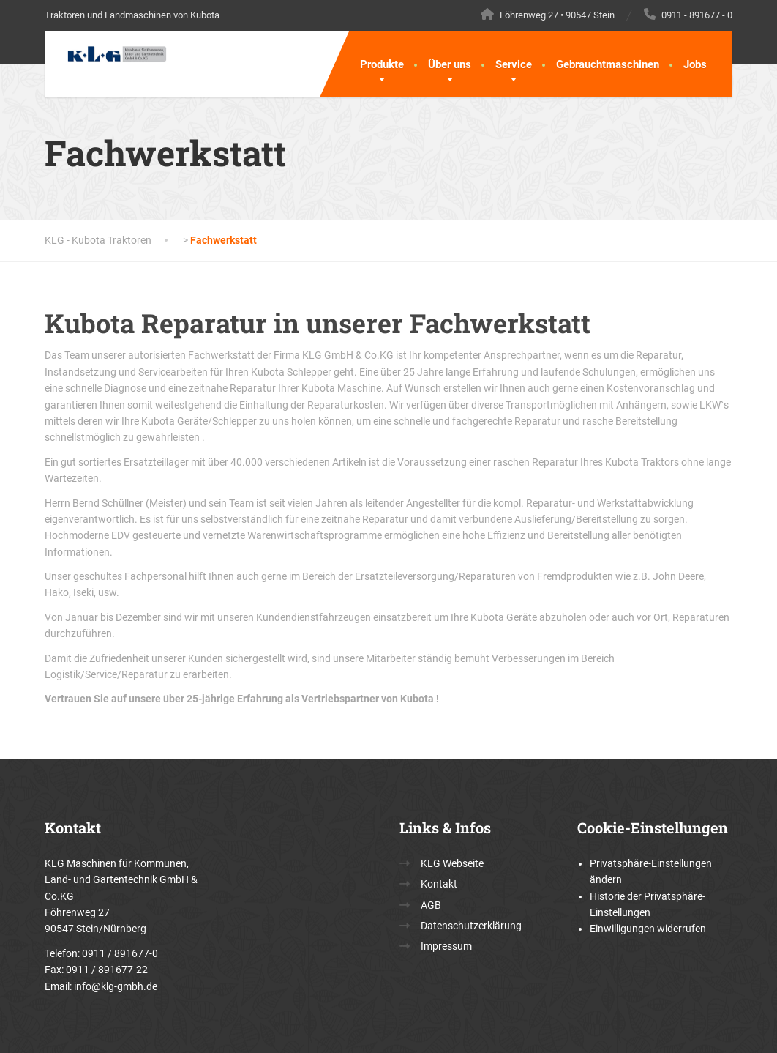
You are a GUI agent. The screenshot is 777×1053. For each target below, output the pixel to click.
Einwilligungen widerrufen (648, 928)
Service (513, 64)
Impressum (446, 946)
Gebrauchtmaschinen (607, 64)
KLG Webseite (452, 863)
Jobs (695, 64)
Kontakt (439, 884)
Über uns (449, 64)
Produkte (382, 64)
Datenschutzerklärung (471, 925)
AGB (431, 905)
